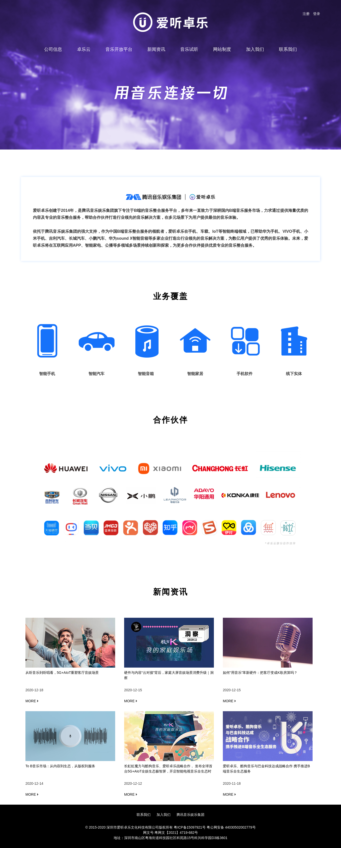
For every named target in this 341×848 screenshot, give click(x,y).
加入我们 (255, 49)
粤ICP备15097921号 (190, 827)
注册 (306, 14)
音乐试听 (189, 49)
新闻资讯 (156, 49)
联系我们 (288, 49)
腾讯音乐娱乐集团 (190, 815)
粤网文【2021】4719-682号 (176, 833)
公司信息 (53, 49)
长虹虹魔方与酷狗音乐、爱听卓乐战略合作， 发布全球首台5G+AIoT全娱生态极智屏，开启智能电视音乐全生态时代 (168, 771)
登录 (316, 14)
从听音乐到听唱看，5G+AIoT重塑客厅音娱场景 (62, 673)
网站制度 (222, 49)
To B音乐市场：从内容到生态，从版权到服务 (60, 766)
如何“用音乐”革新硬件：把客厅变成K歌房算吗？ (260, 673)
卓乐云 (83, 49)
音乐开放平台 (118, 49)
